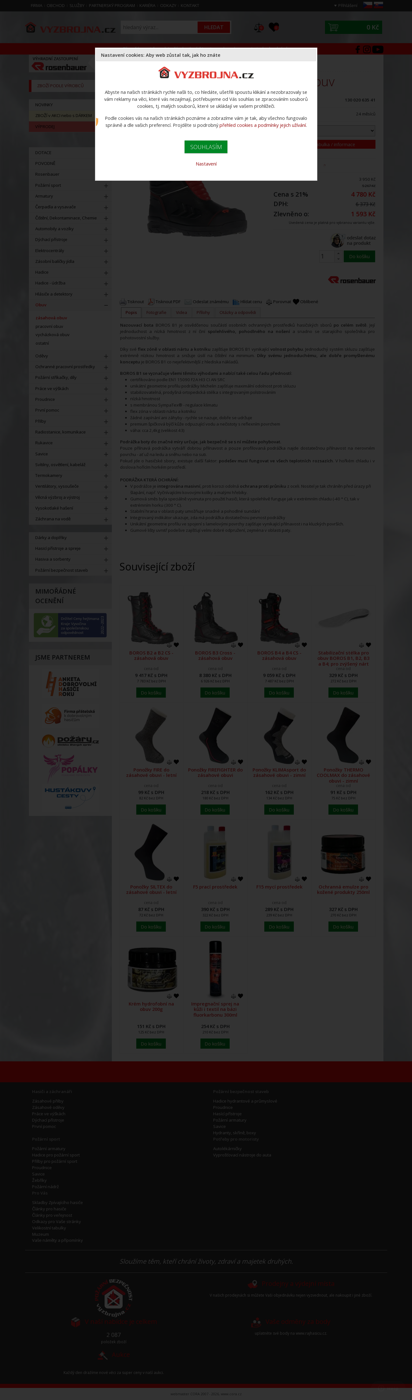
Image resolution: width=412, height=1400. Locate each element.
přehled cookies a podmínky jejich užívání (263, 125)
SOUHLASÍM (206, 147)
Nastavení (206, 163)
